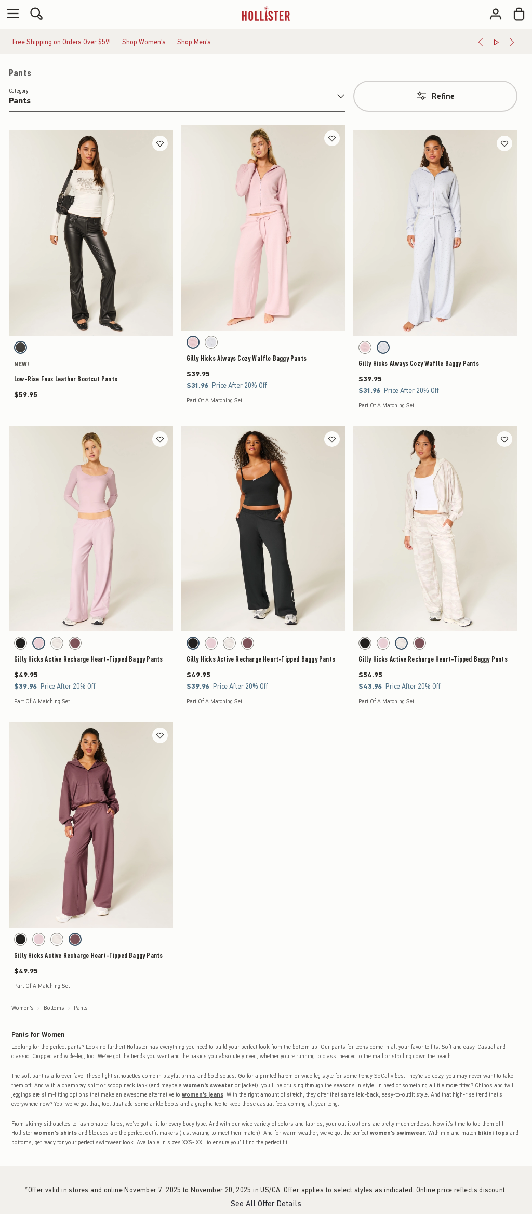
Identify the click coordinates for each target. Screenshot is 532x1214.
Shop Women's (144, 41)
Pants (20, 73)
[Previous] (480, 42)
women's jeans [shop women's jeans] (202, 1095)
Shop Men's (194, 41)
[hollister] (265, 14)
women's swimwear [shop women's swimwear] (397, 1133)
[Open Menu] (10, 14)
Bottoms (54, 1008)
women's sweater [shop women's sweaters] (208, 1085)
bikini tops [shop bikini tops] (493, 1133)
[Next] (512, 42)
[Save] (160, 143)
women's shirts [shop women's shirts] (55, 1133)
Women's (22, 1008)
